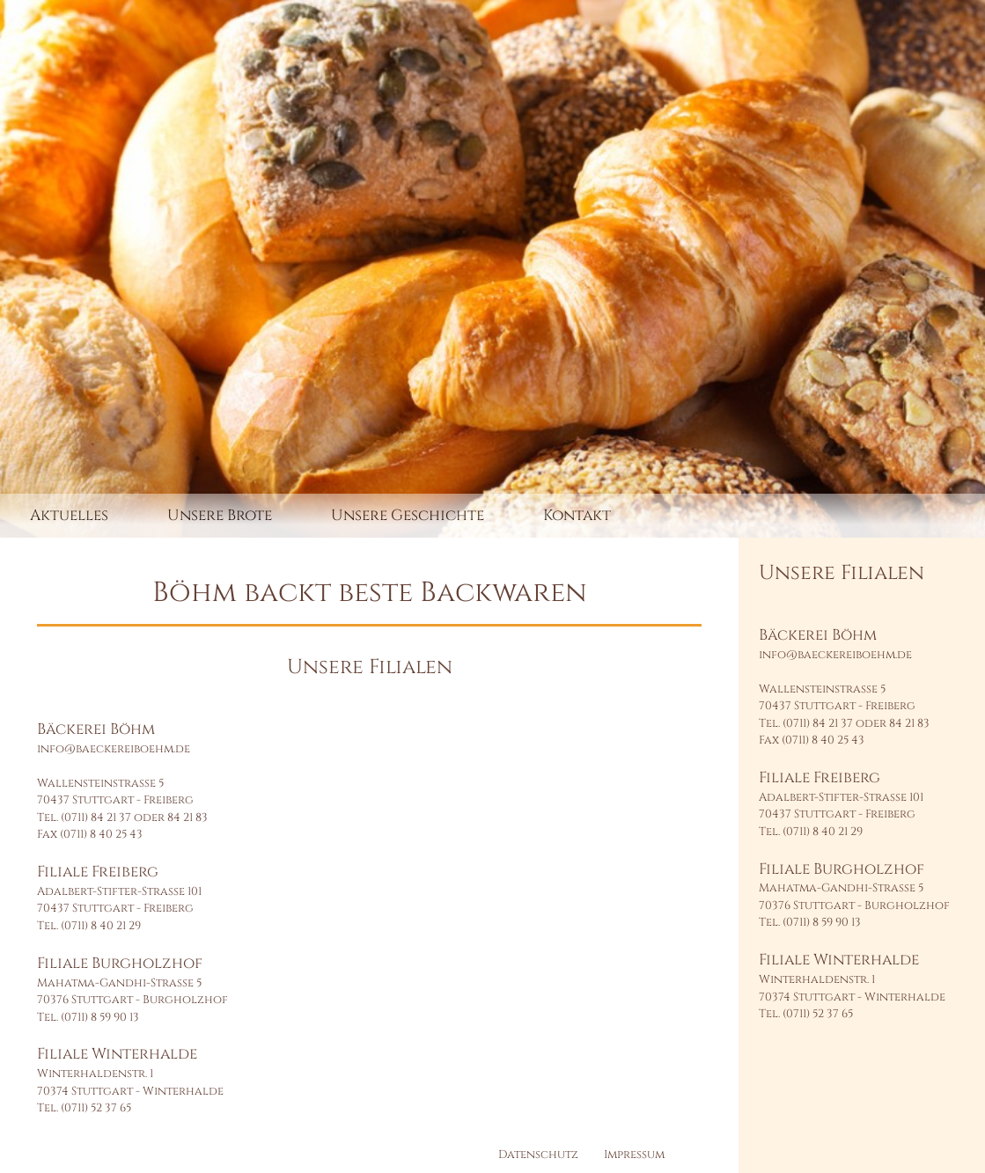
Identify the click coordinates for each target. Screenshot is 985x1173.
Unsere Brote (219, 515)
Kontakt (577, 515)
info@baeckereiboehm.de (113, 749)
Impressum (634, 1154)
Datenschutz (538, 1154)
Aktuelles (69, 515)
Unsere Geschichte (407, 515)
